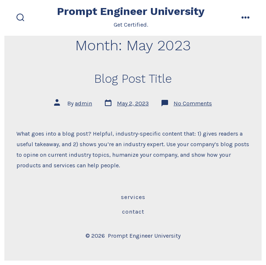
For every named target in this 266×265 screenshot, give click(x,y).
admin (83, 103)
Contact (133, 211)
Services (133, 197)
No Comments (193, 103)
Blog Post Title (133, 79)
